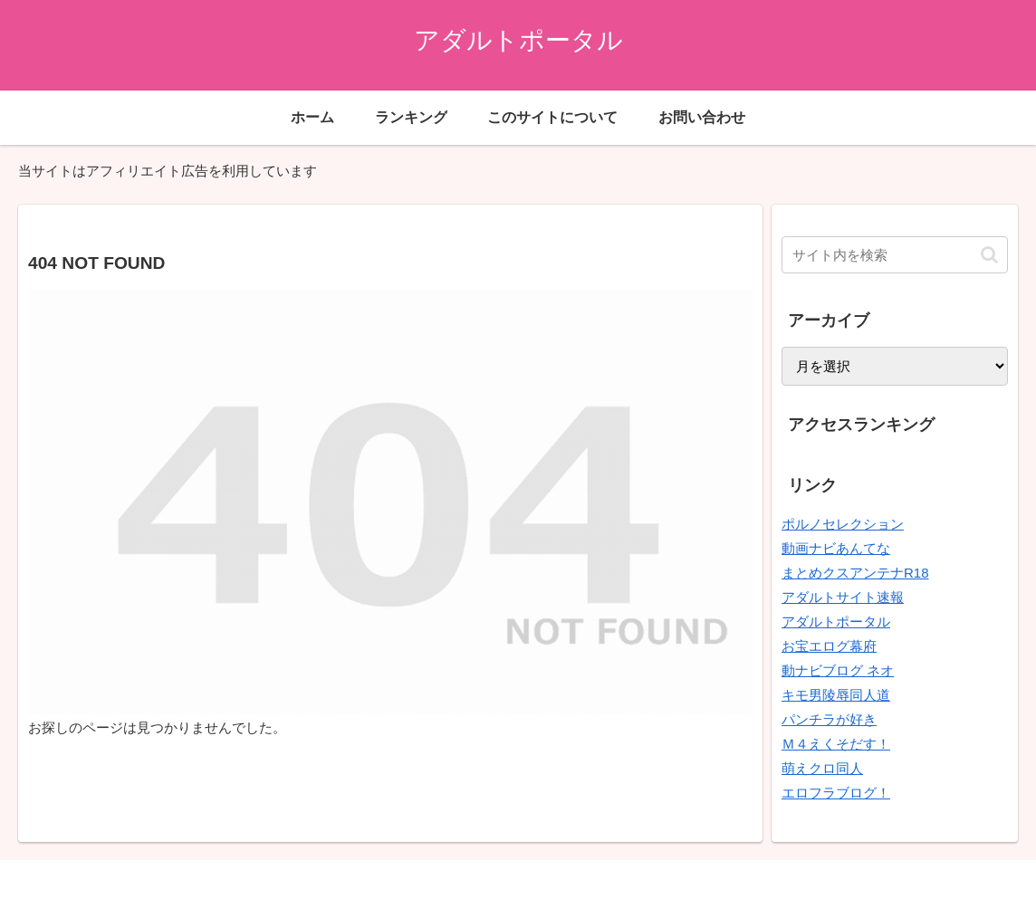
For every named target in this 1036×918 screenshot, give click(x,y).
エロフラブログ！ (836, 792)
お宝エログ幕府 (829, 646)
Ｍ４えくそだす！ (836, 743)
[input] (895, 254)
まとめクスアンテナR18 (855, 572)
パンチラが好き (829, 719)
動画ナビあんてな (836, 548)
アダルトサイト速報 (843, 597)
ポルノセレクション (843, 523)
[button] (989, 254)
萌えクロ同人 (822, 768)
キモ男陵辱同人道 (836, 695)
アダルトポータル (836, 621)
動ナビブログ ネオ (838, 670)
